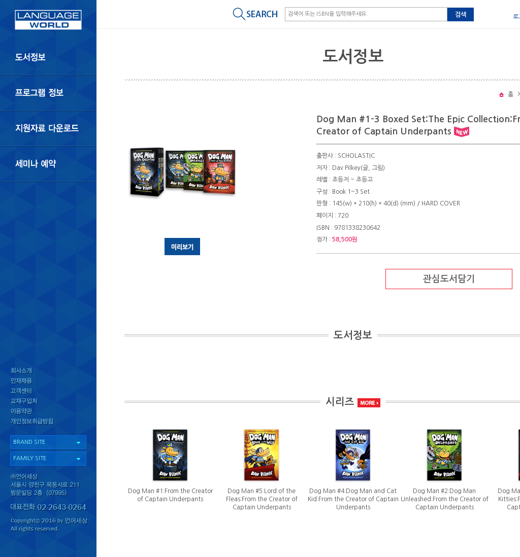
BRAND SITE (29, 442)
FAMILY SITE (29, 458)
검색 (460, 15)
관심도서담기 (449, 279)
